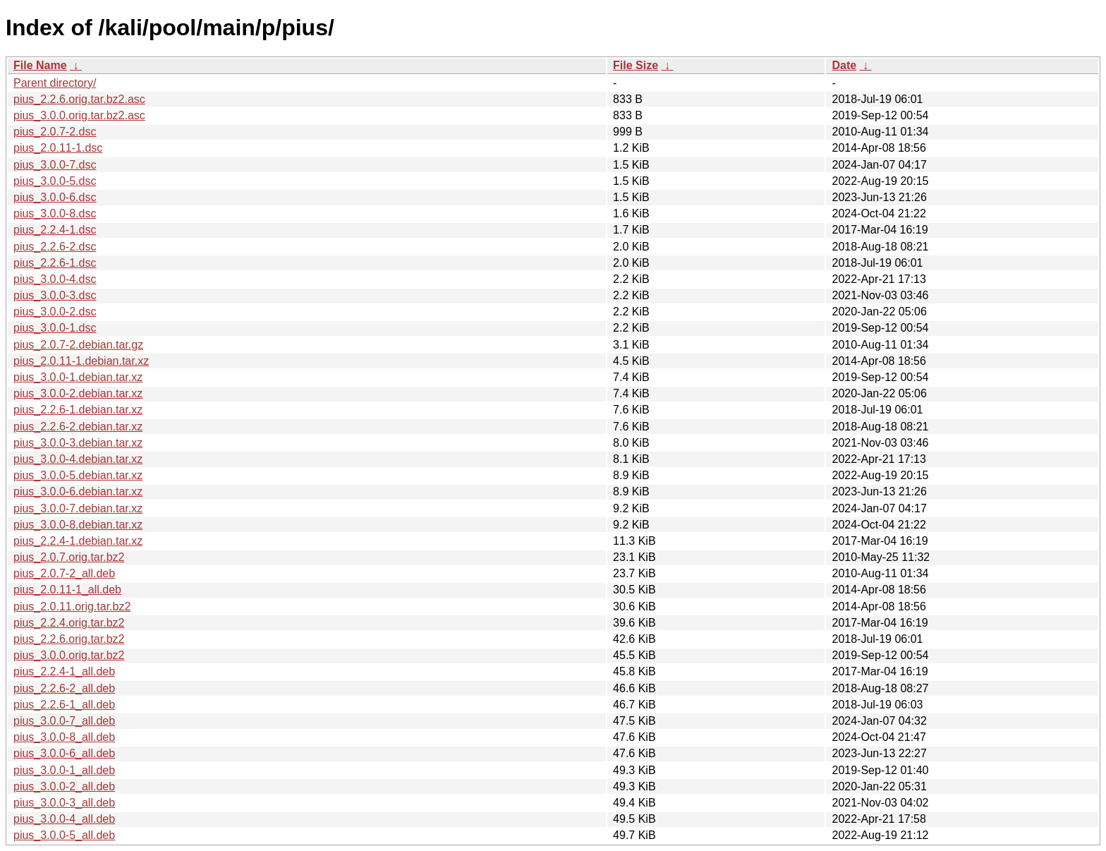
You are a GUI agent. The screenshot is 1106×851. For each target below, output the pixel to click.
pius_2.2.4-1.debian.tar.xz (77, 541)
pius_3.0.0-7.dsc (54, 165)
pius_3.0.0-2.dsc (54, 312)
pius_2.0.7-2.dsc (54, 132)
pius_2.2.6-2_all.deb (64, 688)
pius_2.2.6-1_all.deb (64, 705)
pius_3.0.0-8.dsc (54, 213)
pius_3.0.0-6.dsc (54, 197)
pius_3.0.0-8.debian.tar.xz (77, 525)
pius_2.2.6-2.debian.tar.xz (77, 427)
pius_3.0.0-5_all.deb (64, 835)
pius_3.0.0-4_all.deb (64, 819)
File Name (40, 65)
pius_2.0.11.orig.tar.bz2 (71, 606)
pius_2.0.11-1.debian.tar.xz (81, 361)
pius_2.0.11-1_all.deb (67, 590)
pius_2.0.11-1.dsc (57, 148)
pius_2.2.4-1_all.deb (64, 671)
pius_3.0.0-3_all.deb (64, 803)
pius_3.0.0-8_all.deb (64, 737)
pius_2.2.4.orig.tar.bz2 (68, 623)
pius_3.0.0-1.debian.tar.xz (77, 377)
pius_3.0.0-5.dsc (54, 181)
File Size (635, 65)
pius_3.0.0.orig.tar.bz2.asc (79, 115)
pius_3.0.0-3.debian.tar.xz (77, 443)
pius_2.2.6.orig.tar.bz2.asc (79, 99)
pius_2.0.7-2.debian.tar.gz (78, 345)
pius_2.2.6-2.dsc (54, 247)
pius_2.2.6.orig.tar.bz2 (68, 639)
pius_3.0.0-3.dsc (54, 295)
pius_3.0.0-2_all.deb (64, 786)
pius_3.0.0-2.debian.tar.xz (77, 393)
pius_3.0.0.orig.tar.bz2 (68, 655)
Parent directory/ (54, 83)
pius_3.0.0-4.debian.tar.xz (77, 459)
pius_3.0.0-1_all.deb (64, 770)
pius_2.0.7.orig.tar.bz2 (68, 557)
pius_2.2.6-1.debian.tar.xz (77, 410)
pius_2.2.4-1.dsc (54, 230)
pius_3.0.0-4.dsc (54, 279)
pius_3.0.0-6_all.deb (64, 753)
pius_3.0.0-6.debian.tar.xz (77, 491)
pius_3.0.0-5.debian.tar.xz (77, 475)
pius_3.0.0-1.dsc (54, 328)
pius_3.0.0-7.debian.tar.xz (77, 508)
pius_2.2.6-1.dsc (54, 263)
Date (844, 65)
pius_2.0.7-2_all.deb (64, 573)
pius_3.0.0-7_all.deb (64, 721)
